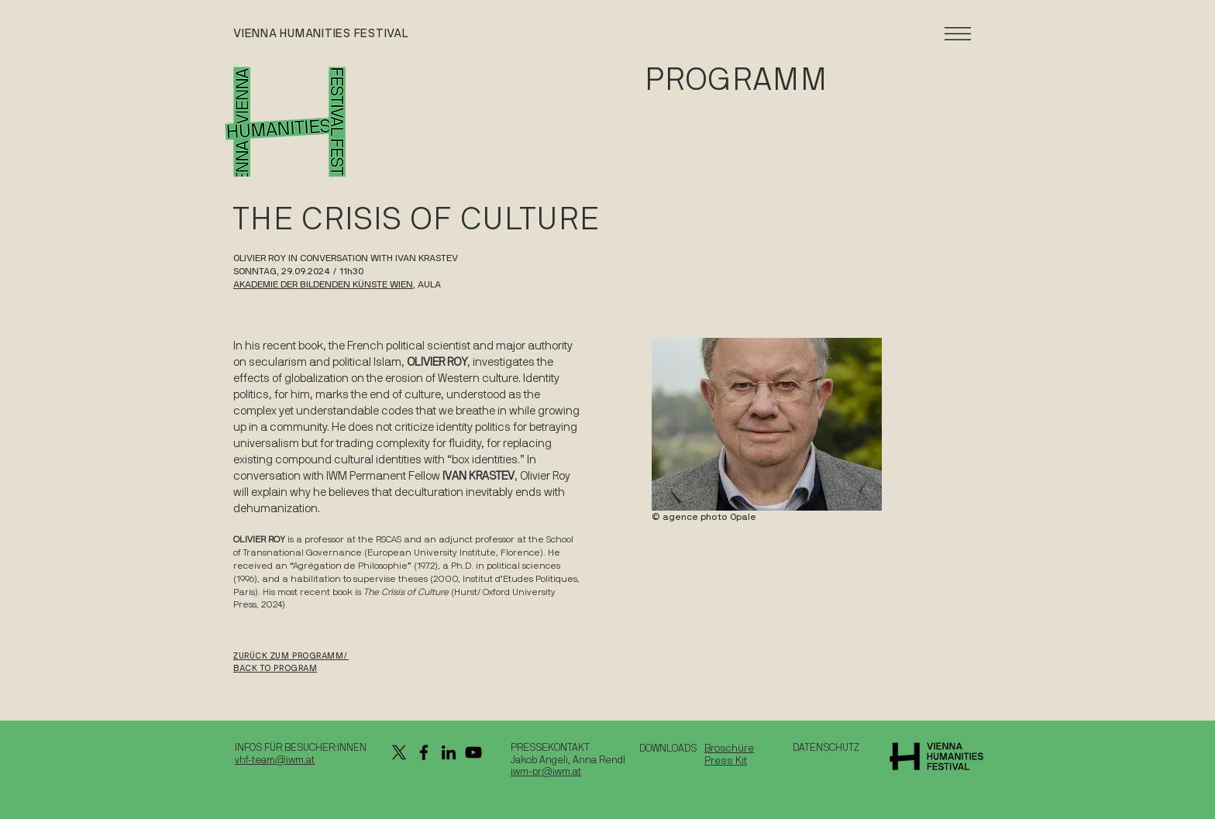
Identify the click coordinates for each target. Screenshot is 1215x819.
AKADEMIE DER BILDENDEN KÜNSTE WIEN (323, 284)
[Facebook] (424, 752)
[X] (399, 752)
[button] (958, 33)
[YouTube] (473, 752)
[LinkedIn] (449, 752)
